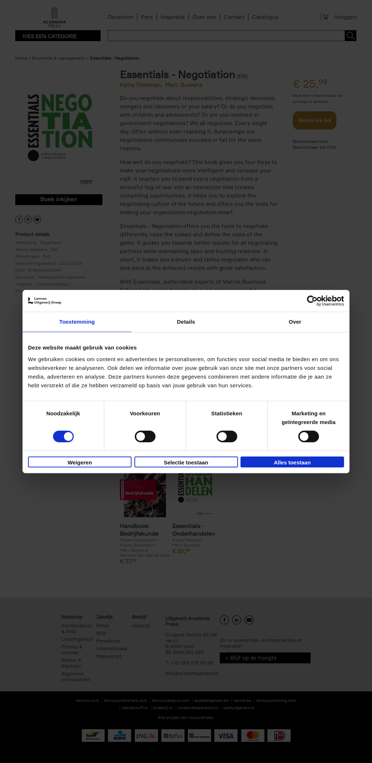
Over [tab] (295, 322)
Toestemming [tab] (77, 322)
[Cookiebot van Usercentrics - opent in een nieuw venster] (312, 300)
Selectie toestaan (186, 462)
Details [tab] (186, 322)
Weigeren (80, 462)
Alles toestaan (292, 462)
